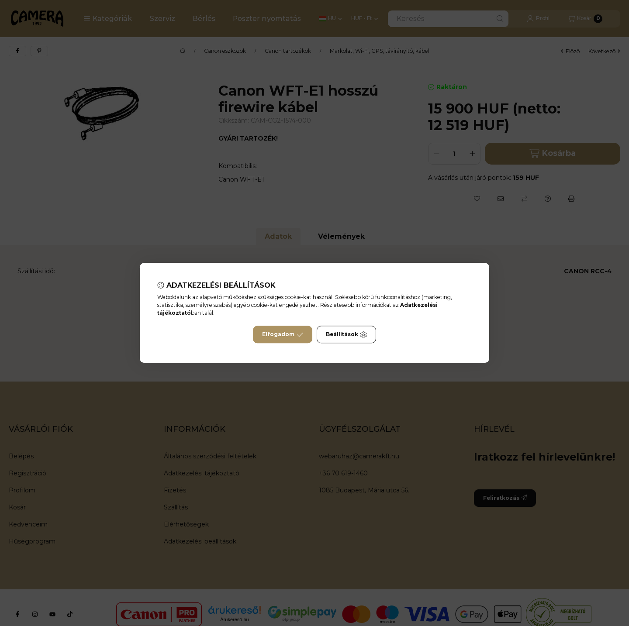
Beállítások (346, 334)
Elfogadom (282, 334)
